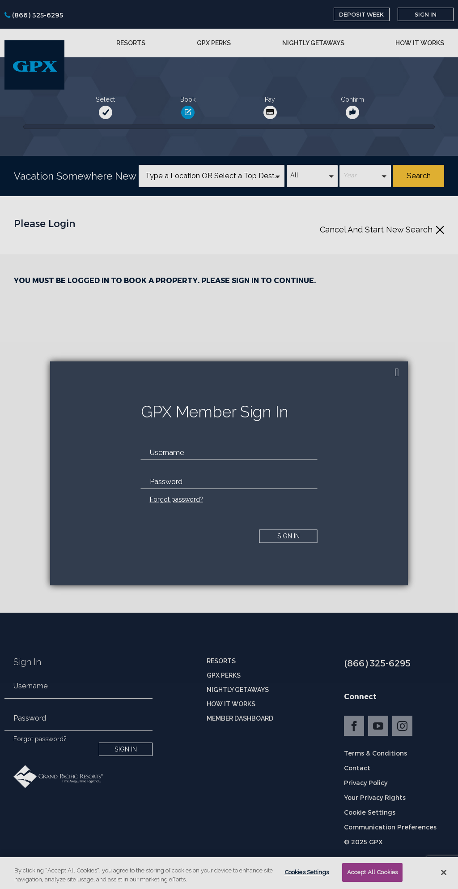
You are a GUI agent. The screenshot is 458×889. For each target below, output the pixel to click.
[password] (229, 481)
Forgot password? (176, 498)
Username (167, 452)
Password (166, 481)
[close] (396, 372)
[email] (229, 452)
